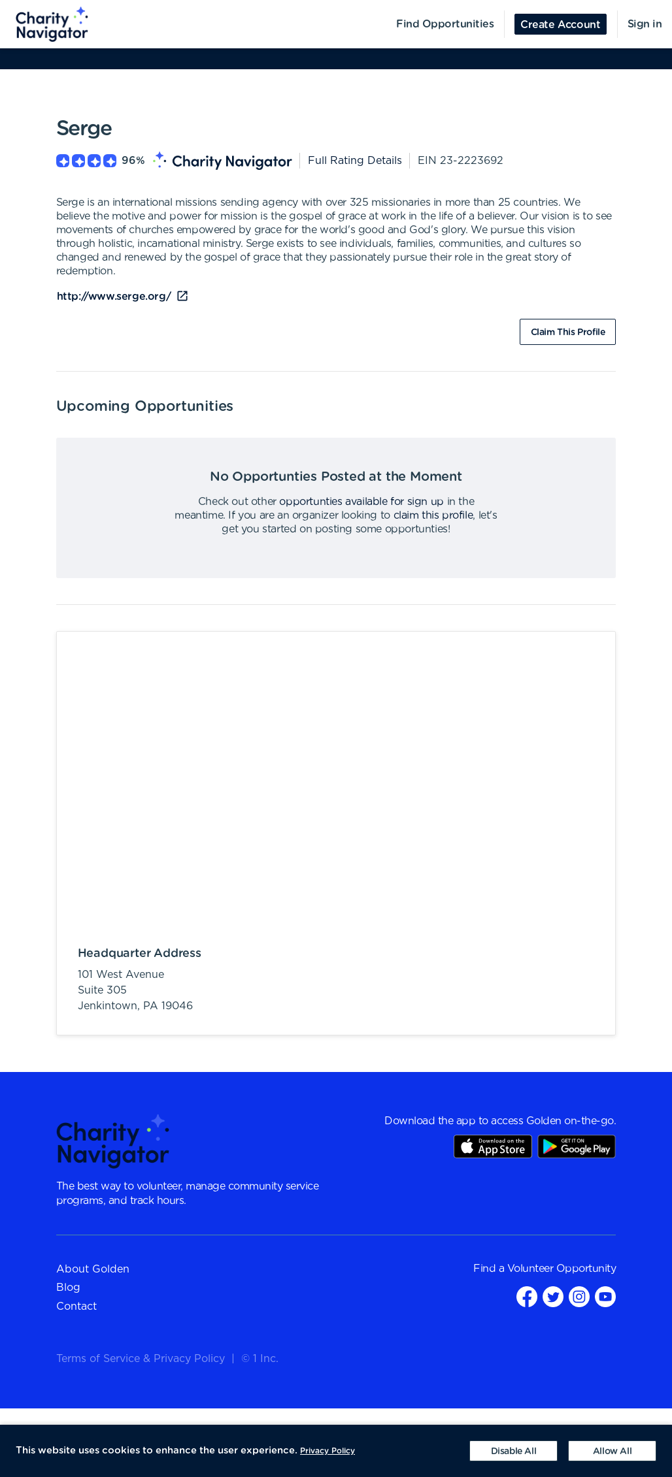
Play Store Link (576, 1146)
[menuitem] (44, 24)
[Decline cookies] (513, 1450)
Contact (76, 1306)
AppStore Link (493, 1146)
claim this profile (433, 515)
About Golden (92, 1269)
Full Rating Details (355, 160)
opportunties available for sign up (361, 501)
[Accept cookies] (612, 1450)
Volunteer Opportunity (561, 1268)
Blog (68, 1287)
